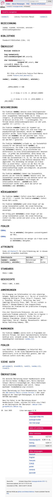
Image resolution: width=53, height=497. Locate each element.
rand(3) (27, 366)
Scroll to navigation (9, 12)
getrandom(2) (8, 366)
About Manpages (18, 4)
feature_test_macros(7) (22, 75)
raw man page (34, 423)
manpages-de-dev (18, 6)
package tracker (35, 420)
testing (31, 443)
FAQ (27, 4)
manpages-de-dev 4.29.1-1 (39, 481)
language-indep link (36, 417)
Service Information (38, 4)
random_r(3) (29, 339)
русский (32, 473)
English (32, 457)
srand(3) (6, 368)
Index (8, 4)
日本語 (31, 464)
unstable (9, 6)
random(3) (5, 17)
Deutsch (32, 454)
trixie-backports (34, 440)
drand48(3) (18, 366)
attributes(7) (13, 251)
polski (31, 467)
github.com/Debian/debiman (26, 491)
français (32, 460)
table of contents (36, 428)
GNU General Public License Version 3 (21, 392)
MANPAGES (9, 0)
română (32, 470)
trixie (31, 437)
